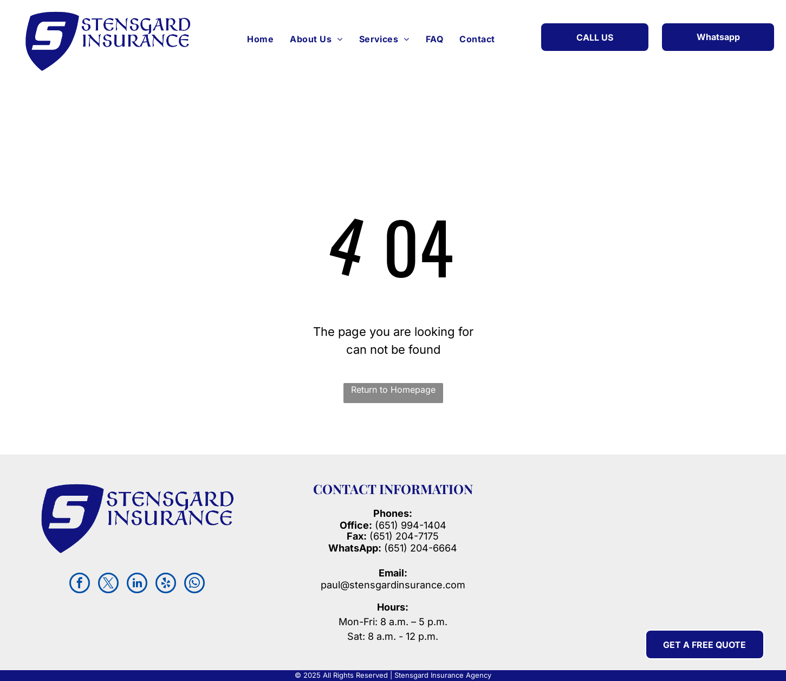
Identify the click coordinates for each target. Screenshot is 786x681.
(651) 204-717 (401, 536)
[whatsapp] (194, 584)
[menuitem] (260, 39)
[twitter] (108, 584)
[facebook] (79, 584)
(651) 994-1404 (410, 525)
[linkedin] (137, 584)
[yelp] (165, 584)
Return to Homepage (393, 389)
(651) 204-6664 (392, 548)
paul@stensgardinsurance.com (393, 585)
